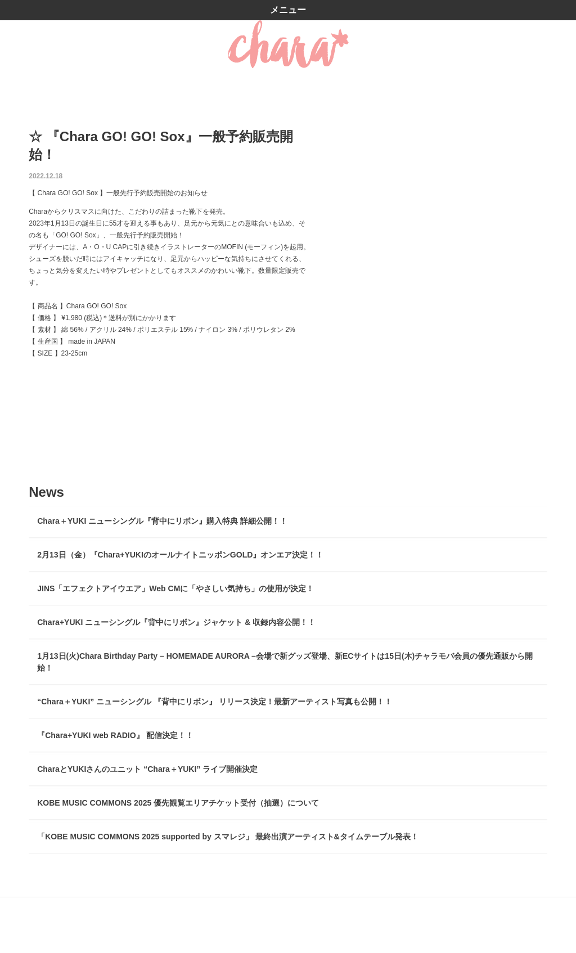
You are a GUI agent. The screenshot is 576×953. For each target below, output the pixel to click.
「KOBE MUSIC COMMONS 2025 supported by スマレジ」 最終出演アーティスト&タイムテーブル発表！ (227, 836)
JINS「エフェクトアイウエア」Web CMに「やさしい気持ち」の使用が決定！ (175, 588)
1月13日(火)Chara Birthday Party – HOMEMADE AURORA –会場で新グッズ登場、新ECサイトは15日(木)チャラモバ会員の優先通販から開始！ (285, 661)
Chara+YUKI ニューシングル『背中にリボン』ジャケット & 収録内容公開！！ (176, 622)
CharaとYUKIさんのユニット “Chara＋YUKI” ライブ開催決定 (147, 769)
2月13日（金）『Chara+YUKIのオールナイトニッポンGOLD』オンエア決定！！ (180, 554)
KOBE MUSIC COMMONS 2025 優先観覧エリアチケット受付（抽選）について (178, 802)
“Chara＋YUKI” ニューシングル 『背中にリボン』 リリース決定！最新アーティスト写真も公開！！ (214, 701)
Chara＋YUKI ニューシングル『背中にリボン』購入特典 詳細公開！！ (162, 520)
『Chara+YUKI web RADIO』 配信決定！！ (115, 735)
